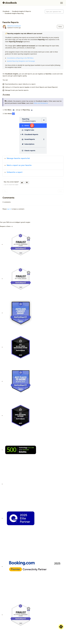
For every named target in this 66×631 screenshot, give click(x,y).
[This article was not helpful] (27, 182)
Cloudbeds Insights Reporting (14, 13)
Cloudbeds (6, 11)
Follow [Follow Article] (60, 26)
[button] (61, 3)
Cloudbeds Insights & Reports (21, 11)
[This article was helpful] (22, 182)
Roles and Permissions (41, 103)
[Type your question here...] (54, 12)
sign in (9, 209)
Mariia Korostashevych (14, 26)
